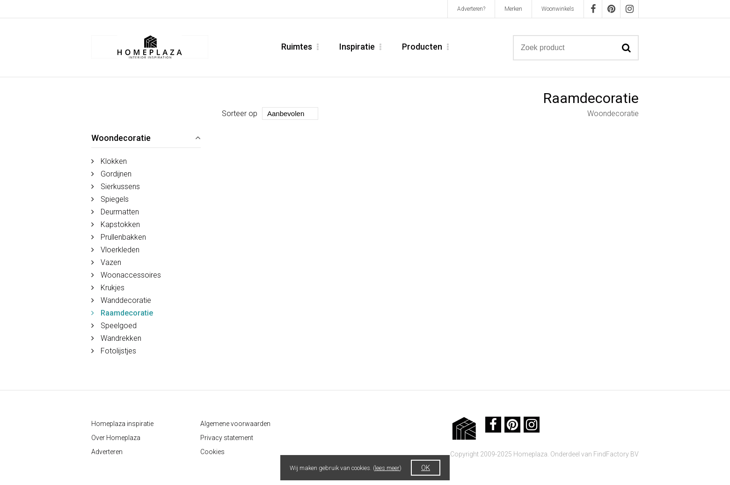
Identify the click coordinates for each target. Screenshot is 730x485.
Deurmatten (115, 211)
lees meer (387, 467)
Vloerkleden (115, 249)
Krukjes (107, 287)
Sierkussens (115, 186)
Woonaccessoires (126, 275)
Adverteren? (471, 9)
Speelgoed (114, 325)
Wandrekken (116, 338)
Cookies (212, 452)
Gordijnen (111, 173)
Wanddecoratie (121, 300)
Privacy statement (226, 437)
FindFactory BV (616, 454)
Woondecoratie (613, 113)
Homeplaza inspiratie (122, 423)
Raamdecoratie (122, 313)
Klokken (109, 161)
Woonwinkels (557, 9)
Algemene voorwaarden (235, 423)
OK (425, 467)
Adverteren (107, 452)
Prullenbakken (118, 237)
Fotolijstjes (113, 350)
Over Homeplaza (115, 437)
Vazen (106, 262)
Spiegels (110, 199)
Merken (513, 9)
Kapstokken (115, 224)
